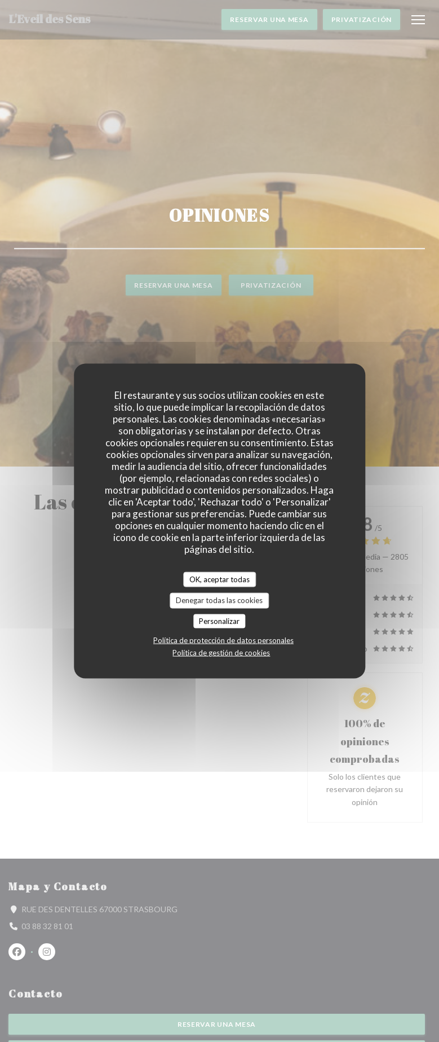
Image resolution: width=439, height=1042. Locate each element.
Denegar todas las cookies (219, 600)
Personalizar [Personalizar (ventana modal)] (219, 620)
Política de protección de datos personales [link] (223, 640)
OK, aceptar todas (219, 578)
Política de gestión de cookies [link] (221, 652)
